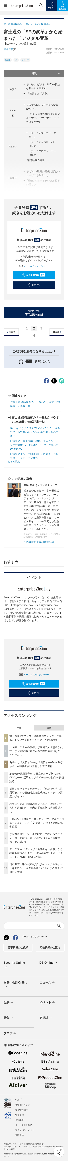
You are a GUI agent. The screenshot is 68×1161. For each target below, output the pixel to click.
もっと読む (13, 461)
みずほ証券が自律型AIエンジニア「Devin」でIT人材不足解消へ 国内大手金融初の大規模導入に (36, 807)
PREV (10, 332)
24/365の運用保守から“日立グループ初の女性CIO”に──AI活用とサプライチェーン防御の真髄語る (36, 777)
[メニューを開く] (5, 5)
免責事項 (19, 1115)
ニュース (47, 982)
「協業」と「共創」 (38, 93)
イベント (47, 1002)
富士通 (8, 60)
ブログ (10, 1033)
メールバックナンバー (34, 266)
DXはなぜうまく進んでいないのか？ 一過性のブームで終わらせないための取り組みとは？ (35, 432)
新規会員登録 (33, 275)
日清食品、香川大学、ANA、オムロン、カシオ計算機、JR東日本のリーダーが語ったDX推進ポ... (34, 445)
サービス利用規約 (23, 1125)
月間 (49, 727)
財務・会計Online (15, 985)
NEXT (57, 332)
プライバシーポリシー (26, 1130)
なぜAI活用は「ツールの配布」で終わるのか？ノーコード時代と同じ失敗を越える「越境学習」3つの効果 (36, 838)
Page (13, 89)
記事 (9, 1002)
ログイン (33, 285)
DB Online (49, 963)
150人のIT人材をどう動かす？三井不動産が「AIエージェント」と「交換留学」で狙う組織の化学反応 (36, 823)
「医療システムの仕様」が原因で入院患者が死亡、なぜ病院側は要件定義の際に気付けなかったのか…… (36, 751)
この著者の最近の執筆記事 (39, 541)
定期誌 (46, 1018)
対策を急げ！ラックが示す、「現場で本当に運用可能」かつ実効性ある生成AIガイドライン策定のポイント (36, 792)
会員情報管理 (21, 1110)
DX (16, 60)
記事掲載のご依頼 (18, 947)
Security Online (14, 965)
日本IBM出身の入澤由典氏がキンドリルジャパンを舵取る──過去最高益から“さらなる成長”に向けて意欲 (36, 868)
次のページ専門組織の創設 (34, 312)
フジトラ (25, 60)
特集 (9, 1018)
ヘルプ (18, 1099)
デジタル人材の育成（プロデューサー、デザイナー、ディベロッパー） (43, 117)
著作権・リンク (22, 1104)
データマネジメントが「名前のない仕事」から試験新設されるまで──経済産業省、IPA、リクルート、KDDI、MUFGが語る (36, 853)
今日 (19, 727)
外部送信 (19, 1135)
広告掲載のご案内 (50, 947)
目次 (46, 73)
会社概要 (19, 1120)
